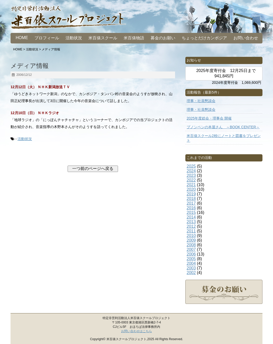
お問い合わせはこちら (136, 331)
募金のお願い (163, 38)
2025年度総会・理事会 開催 (209, 118)
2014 (191, 217)
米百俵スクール (102, 38)
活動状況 (74, 38)
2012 (191, 226)
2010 (191, 235)
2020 (191, 189)
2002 (191, 272)
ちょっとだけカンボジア (204, 38)
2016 (191, 208)
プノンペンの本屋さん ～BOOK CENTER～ (223, 127)
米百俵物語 (134, 38)
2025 (191, 166)
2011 (191, 231)
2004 (191, 263)
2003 (191, 268)
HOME (22, 37)
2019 (191, 194)
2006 (191, 254)
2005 (191, 259)
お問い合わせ (245, 38)
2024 (191, 171)
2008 (191, 245)
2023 (191, 175)
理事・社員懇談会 (201, 101)
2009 (191, 240)
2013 (191, 222)
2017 (191, 203)
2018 (191, 198)
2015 (191, 212)
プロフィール (46, 38)
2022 (191, 180)
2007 (191, 249)
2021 (191, 185)
